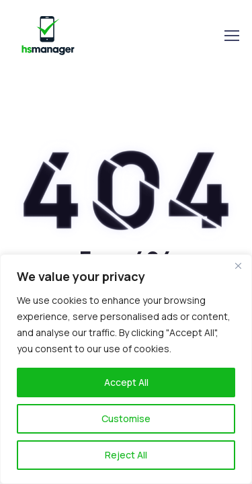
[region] (126, 369)
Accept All (126, 382)
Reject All (126, 454)
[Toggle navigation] (231, 36)
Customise (126, 418)
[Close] (238, 265)
